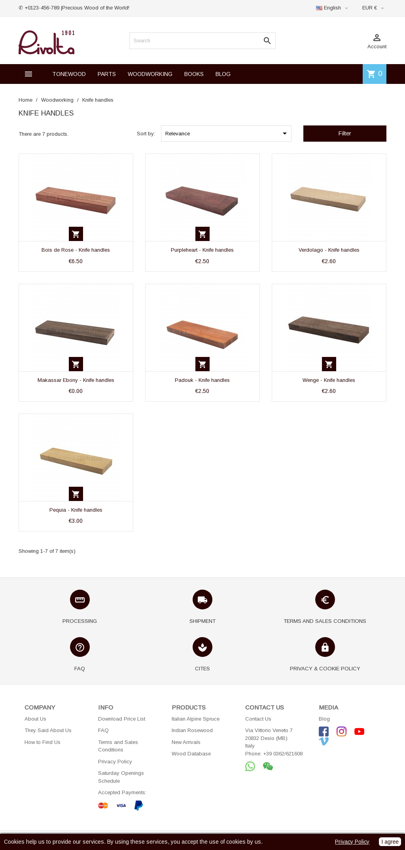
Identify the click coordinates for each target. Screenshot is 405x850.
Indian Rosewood (192, 730)
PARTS (107, 74)
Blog (324, 719)
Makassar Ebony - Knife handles (76, 380)
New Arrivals (186, 742)
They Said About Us (48, 730)
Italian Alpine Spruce (196, 719)
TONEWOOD (69, 74)
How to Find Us (43, 742)
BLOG (223, 74)
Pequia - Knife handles (75, 510)
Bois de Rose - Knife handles (76, 250)
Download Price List (121, 719)
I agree (390, 842)
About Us (35, 719)
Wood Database (191, 754)
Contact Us (258, 719)
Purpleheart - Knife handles (202, 250)
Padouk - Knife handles (202, 380)
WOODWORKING (150, 74)
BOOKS (194, 74)
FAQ (103, 730)
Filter (344, 133)
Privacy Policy (115, 762)
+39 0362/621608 (283, 754)
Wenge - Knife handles (329, 380)
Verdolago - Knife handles (329, 250)
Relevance (227, 133)
